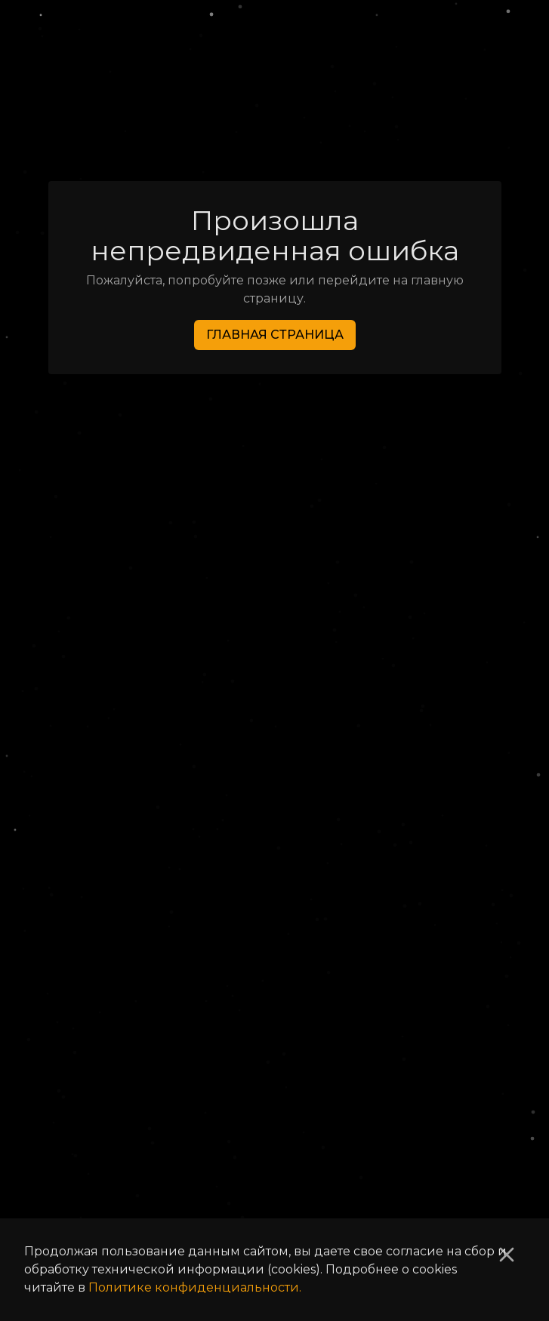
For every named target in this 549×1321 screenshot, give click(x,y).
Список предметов (141, 128)
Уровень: (108, 760)
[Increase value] (456, 760)
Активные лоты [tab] (377, 631)
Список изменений (132, 1206)
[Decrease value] (393, 760)
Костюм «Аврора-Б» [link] (389, 128)
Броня (263, 128)
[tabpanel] (275, 670)
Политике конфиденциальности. (194, 1287)
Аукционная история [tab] (172, 631)
